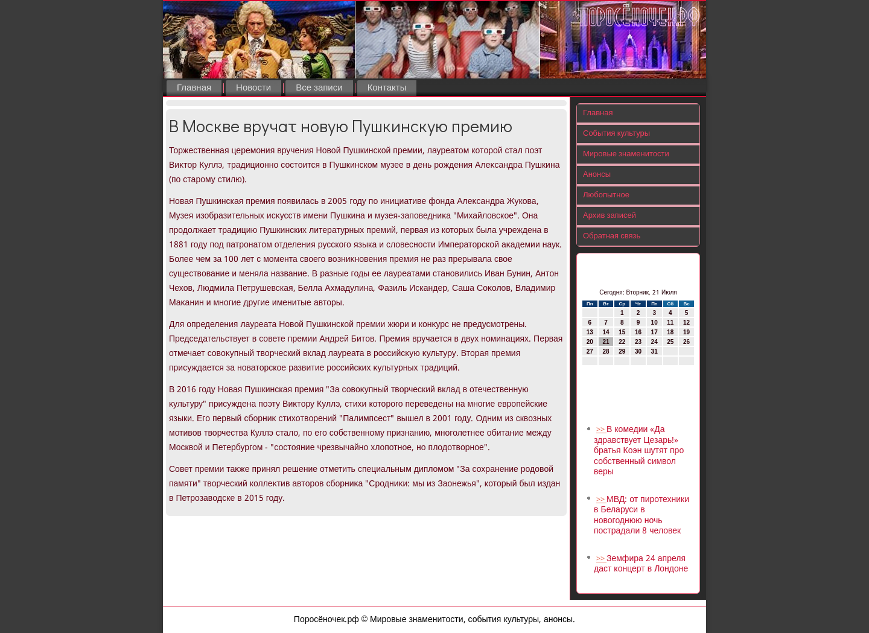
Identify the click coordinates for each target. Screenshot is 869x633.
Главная (194, 88)
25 (670, 342)
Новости (253, 88)
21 (605, 342)
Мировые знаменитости (626, 154)
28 (605, 351)
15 (622, 332)
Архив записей (609, 216)
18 (670, 332)
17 (654, 332)
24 (654, 342)
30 (638, 351)
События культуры (616, 134)
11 (670, 322)
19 (686, 332)
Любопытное (606, 195)
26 (686, 342)
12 (686, 322)
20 (590, 342)
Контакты (387, 88)
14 (605, 332)
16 (638, 332)
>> (601, 430)
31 (654, 351)
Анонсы (597, 175)
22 (622, 342)
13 (590, 332)
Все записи (319, 88)
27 (590, 351)
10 (654, 322)
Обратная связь (611, 236)
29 (622, 351)
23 (638, 342)
